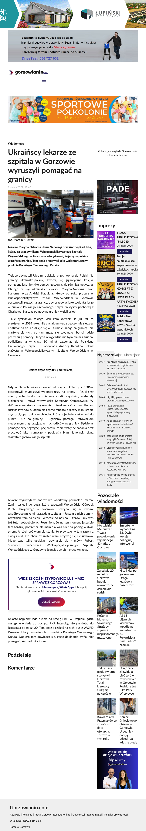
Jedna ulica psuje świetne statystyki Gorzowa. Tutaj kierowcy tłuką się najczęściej (121, 439)
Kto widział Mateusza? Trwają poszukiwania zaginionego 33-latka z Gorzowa (121, 365)
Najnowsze (105, 355)
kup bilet (125, 251)
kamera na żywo (118, 155)
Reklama (27, 814)
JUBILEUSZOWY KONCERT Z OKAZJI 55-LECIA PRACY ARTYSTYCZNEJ (127, 293)
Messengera (50, 587)
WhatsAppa (66, 587)
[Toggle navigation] (44, 82)
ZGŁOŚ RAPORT (51, 601)
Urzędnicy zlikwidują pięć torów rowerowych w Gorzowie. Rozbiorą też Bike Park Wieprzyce (121, 453)
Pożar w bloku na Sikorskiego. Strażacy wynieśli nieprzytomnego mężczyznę (119, 410)
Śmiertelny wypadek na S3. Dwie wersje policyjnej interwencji (120, 377)
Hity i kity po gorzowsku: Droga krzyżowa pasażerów (120, 399)
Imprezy (106, 225)
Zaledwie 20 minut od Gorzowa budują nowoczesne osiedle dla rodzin (121, 389)
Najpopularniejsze (127, 355)
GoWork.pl (79, 814)
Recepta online (61, 814)
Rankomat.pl (94, 814)
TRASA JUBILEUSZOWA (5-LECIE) (127, 237)
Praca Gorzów (43, 814)
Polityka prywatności (116, 814)
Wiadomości (16, 143)
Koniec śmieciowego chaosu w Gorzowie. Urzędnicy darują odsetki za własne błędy (121, 480)
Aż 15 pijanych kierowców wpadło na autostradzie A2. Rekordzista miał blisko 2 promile (120, 426)
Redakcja (15, 814)
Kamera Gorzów (19, 827)
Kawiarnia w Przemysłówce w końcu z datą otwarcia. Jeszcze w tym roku (121, 466)
